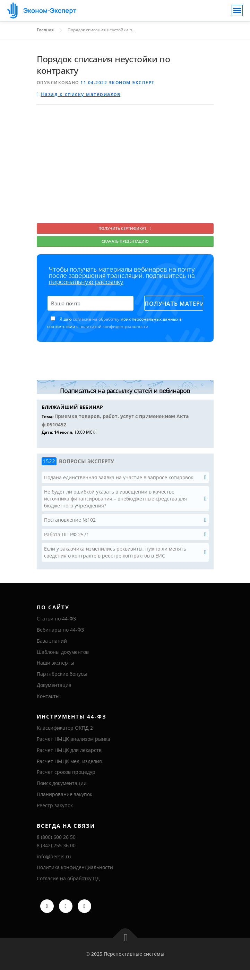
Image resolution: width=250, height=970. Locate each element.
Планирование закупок (64, 794)
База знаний (52, 641)
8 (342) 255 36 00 (56, 845)
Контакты (48, 696)
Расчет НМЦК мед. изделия (69, 761)
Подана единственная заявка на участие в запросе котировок (118, 477)
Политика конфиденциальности (75, 867)
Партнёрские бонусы (62, 674)
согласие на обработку (96, 319)
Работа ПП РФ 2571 (66, 534)
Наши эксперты (55, 662)
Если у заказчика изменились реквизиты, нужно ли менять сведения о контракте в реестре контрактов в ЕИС (115, 552)
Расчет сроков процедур (66, 772)
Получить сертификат (124, 228)
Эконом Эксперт (132, 83)
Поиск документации (62, 783)
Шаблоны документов (63, 652)
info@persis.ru (54, 856)
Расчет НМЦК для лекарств (69, 750)
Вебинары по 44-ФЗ (60, 629)
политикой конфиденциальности (113, 326)
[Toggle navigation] (237, 10)
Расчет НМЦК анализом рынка (73, 739)
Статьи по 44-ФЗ (56, 618)
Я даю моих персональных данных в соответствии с (114, 322)
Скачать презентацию (125, 241)
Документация (54, 685)
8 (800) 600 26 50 (56, 837)
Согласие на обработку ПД (68, 878)
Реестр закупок (55, 805)
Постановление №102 (70, 519)
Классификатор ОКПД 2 (65, 727)
